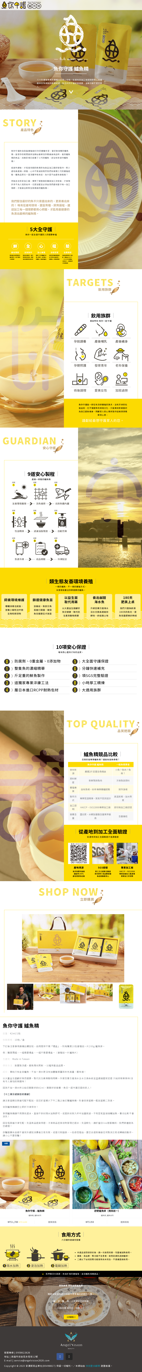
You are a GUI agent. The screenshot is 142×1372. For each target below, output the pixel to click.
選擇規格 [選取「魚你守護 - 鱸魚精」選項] (52, 1221)
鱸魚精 (31, 1215)
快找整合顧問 (93, 1365)
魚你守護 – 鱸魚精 (34, 1210)
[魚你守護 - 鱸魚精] (35, 1174)
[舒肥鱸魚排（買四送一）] (107, 1174)
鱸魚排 (103, 1215)
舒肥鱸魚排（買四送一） (107, 1210)
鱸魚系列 (38, 1215)
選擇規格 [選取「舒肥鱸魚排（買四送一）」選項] (125, 1221)
